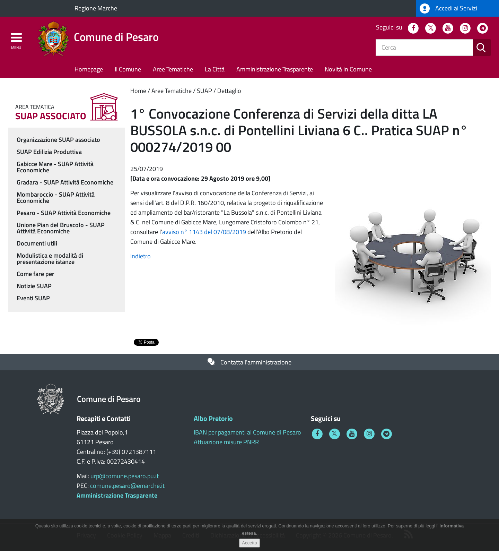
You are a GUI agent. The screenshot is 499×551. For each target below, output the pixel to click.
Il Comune (128, 69)
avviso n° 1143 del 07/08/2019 (204, 231)
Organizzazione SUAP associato (58, 139)
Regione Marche (96, 8)
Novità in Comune (348, 69)
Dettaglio (229, 90)
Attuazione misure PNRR (226, 442)
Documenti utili (37, 243)
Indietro (140, 256)
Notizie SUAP (34, 286)
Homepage (89, 69)
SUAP (204, 90)
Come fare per (35, 273)
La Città (215, 69)
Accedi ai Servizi (448, 8)
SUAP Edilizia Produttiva (49, 151)
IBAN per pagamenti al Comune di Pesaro (247, 432)
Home (138, 90)
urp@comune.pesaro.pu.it (124, 476)
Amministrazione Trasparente (274, 69)
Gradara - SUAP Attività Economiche (65, 182)
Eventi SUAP (33, 298)
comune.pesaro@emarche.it (127, 485)
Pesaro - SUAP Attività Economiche (64, 212)
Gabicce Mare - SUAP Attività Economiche (55, 167)
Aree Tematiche (173, 69)
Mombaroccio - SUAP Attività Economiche (56, 197)
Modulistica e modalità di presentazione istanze (50, 258)
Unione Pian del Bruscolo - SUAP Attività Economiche (61, 228)
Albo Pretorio (213, 418)
